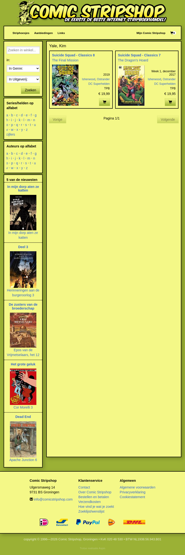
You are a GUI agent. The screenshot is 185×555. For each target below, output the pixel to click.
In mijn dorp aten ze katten (23, 188)
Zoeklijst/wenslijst (91, 511)
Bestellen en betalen (93, 497)
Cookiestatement (132, 497)
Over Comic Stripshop (94, 492)
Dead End (23, 417)
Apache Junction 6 (23, 460)
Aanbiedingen (43, 32)
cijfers (11, 134)
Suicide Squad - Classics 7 (139, 55)
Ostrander (103, 79)
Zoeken (30, 90)
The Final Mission (65, 60)
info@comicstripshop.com (53, 499)
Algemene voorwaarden (137, 487)
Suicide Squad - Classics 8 (73, 55)
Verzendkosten (89, 502)
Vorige (57, 119)
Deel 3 (23, 247)
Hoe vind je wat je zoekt (96, 507)
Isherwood (88, 79)
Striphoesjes (21, 32)
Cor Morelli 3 (23, 407)
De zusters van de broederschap (23, 306)
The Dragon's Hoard (133, 60)
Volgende (168, 119)
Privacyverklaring (132, 492)
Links (61, 32)
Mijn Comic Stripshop (151, 32)
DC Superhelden (99, 84)
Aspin (102, 548)
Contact (84, 487)
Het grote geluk (23, 364)
